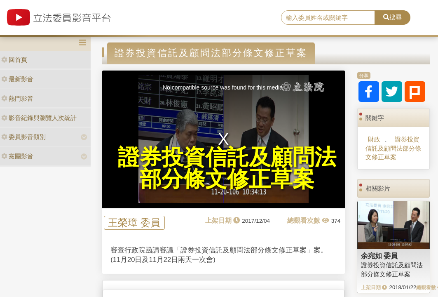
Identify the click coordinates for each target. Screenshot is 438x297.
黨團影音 (17, 156)
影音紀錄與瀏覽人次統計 (39, 117)
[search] (328, 17)
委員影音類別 (23, 136)
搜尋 (392, 17)
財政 (374, 139)
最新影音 (17, 78)
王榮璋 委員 (134, 222)
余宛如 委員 (379, 255)
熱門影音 (17, 98)
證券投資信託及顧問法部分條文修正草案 (393, 148)
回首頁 (14, 59)
